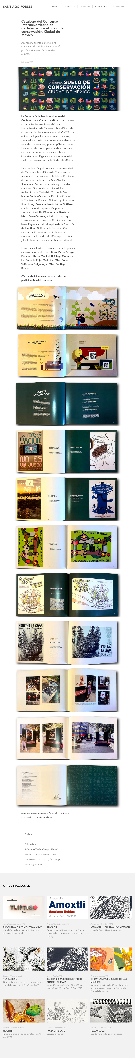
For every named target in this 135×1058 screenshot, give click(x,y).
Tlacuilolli (97, 1031)
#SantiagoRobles (33, 865)
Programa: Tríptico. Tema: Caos (22, 927)
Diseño (55, 7)
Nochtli (8, 1031)
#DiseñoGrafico (51, 854)
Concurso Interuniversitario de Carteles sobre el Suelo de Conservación (47, 128)
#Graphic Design (52, 860)
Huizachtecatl (56, 1031)
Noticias (85, 7)
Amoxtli (52, 927)
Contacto (101, 7)
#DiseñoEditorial (33, 854)
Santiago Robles (17, 6)
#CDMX (37, 849)
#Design (46, 849)
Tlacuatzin (10, 979)
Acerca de (69, 7)
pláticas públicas (56, 144)
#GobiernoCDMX (34, 860)
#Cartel (28, 849)
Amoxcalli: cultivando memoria (110, 927)
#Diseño (55, 849)
